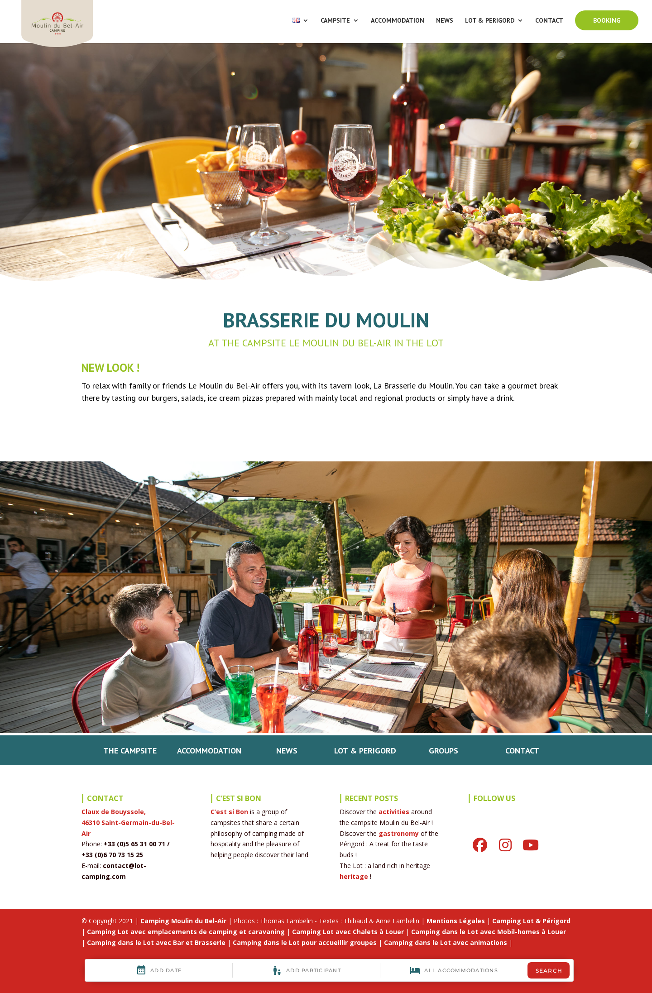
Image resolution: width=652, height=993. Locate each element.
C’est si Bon (229, 811)
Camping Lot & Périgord (531, 920)
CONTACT (549, 20)
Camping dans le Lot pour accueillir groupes (305, 942)
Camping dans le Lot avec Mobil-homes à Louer (488, 931)
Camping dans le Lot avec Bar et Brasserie (156, 942)
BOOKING (606, 20)
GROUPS (443, 750)
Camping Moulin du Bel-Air (183, 920)
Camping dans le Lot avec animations (445, 942)
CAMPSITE (335, 20)
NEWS (444, 20)
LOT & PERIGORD (489, 20)
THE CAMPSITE (130, 750)
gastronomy (399, 833)
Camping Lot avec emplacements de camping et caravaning (186, 931)
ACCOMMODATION (397, 20)
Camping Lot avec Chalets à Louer (348, 931)
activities (394, 811)
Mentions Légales (456, 920)
